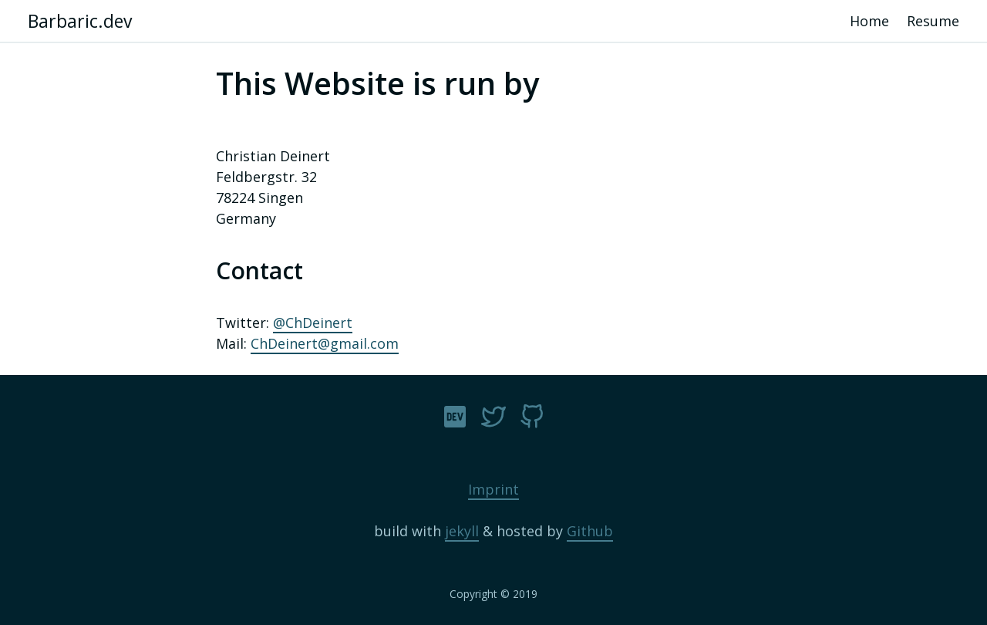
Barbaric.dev (80, 20)
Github (590, 531)
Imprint (493, 489)
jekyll (462, 531)
